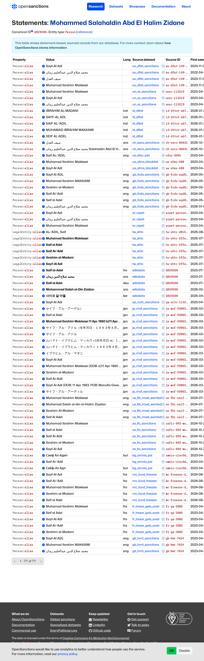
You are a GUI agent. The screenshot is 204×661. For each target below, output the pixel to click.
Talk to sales (140, 625)
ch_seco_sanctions (145, 142)
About (186, 6)
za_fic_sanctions (144, 423)
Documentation (163, 6)
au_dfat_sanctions (145, 66)
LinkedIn (99, 625)
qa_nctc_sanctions (145, 302)
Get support (140, 619)
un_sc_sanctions (144, 91)
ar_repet (138, 213)
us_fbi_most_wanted (147, 398)
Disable (184, 650)
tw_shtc (137, 232)
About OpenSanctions (28, 619)
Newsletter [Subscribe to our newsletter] (100, 619)
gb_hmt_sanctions (145, 538)
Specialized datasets (65, 625)
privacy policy (67, 654)
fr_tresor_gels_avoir (146, 506)
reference (84, 32)
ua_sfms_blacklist (145, 162)
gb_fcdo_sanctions (145, 174)
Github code (102, 630)
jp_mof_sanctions (144, 308)
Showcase (137, 6)
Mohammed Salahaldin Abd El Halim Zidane (117, 22)
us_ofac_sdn (141, 155)
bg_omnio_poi (142, 455)
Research (96, 6)
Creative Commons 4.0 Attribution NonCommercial (96, 638)
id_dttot (137, 111)
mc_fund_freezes (144, 474)
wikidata (138, 270)
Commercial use (24, 630)
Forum (136, 630)
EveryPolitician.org (63, 630)
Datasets (116, 6)
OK (171, 650)
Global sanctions (62, 619)
